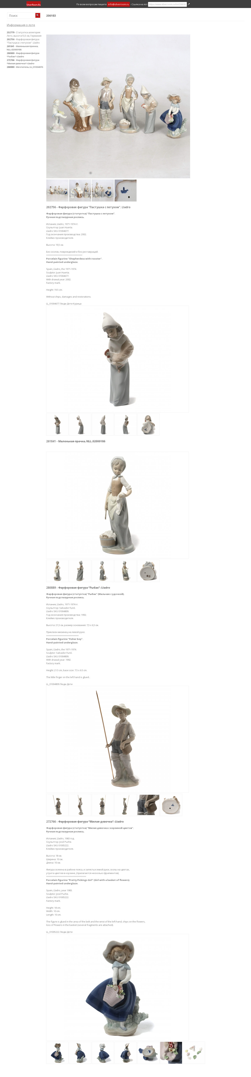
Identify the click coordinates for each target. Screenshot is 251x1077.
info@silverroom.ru (118, 4)
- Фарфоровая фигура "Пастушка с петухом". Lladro (23, 41)
